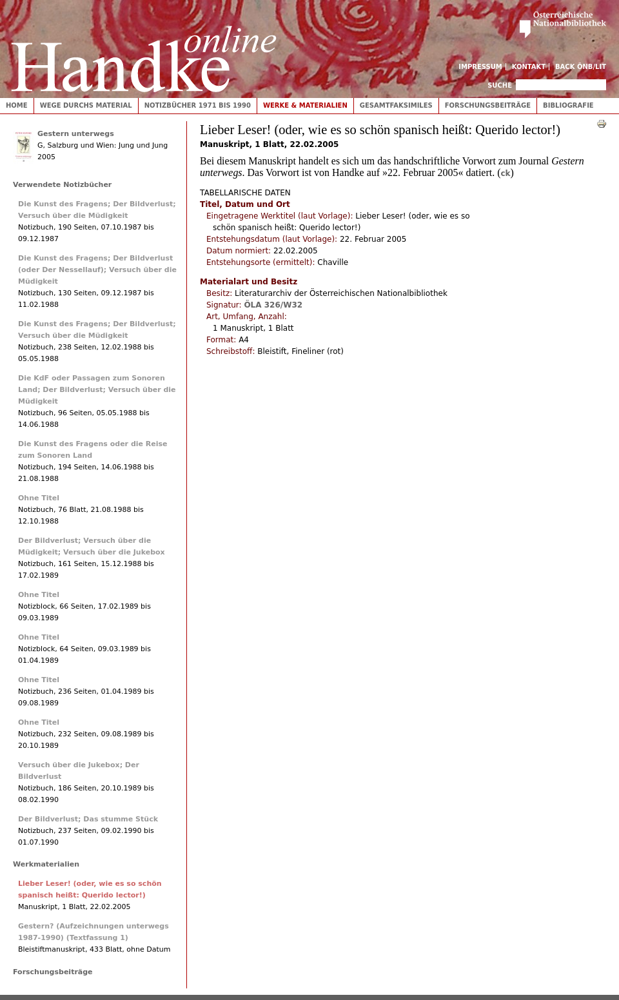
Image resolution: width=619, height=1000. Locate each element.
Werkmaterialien (46, 864)
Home (17, 105)
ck (505, 173)
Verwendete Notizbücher (62, 185)
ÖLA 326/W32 (273, 304)
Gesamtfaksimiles (396, 105)
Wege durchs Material (86, 105)
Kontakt (529, 66)
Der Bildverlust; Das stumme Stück (88, 819)
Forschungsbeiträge (488, 105)
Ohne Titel (38, 498)
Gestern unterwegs (75, 134)
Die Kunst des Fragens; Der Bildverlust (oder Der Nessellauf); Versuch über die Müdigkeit (97, 270)
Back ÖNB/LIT (580, 66)
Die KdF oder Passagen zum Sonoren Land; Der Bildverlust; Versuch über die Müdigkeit (97, 390)
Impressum (480, 66)
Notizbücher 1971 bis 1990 (197, 105)
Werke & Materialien (305, 105)
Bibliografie (568, 105)
